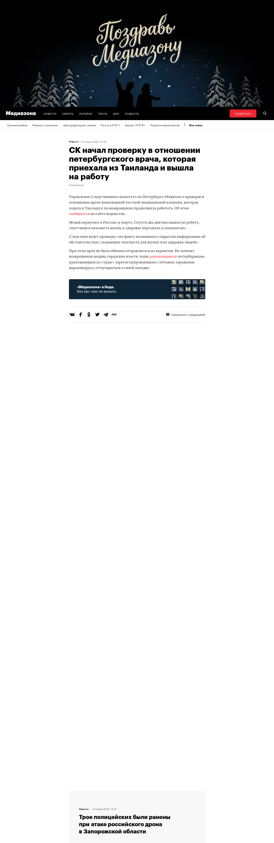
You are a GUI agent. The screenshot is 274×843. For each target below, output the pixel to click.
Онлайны (85, 113)
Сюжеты (68, 113)
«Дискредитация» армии (79, 125)
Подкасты (132, 113)
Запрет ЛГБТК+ (135, 125)
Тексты (102, 113)
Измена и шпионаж (45, 125)
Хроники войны (17, 125)
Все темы (195, 125)
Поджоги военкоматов (165, 125)
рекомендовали (163, 256)
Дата (116, 113)
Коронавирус (76, 184)
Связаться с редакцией (185, 314)
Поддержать (243, 113)
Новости (50, 113)
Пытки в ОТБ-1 (110, 125)
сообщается (79, 214)
